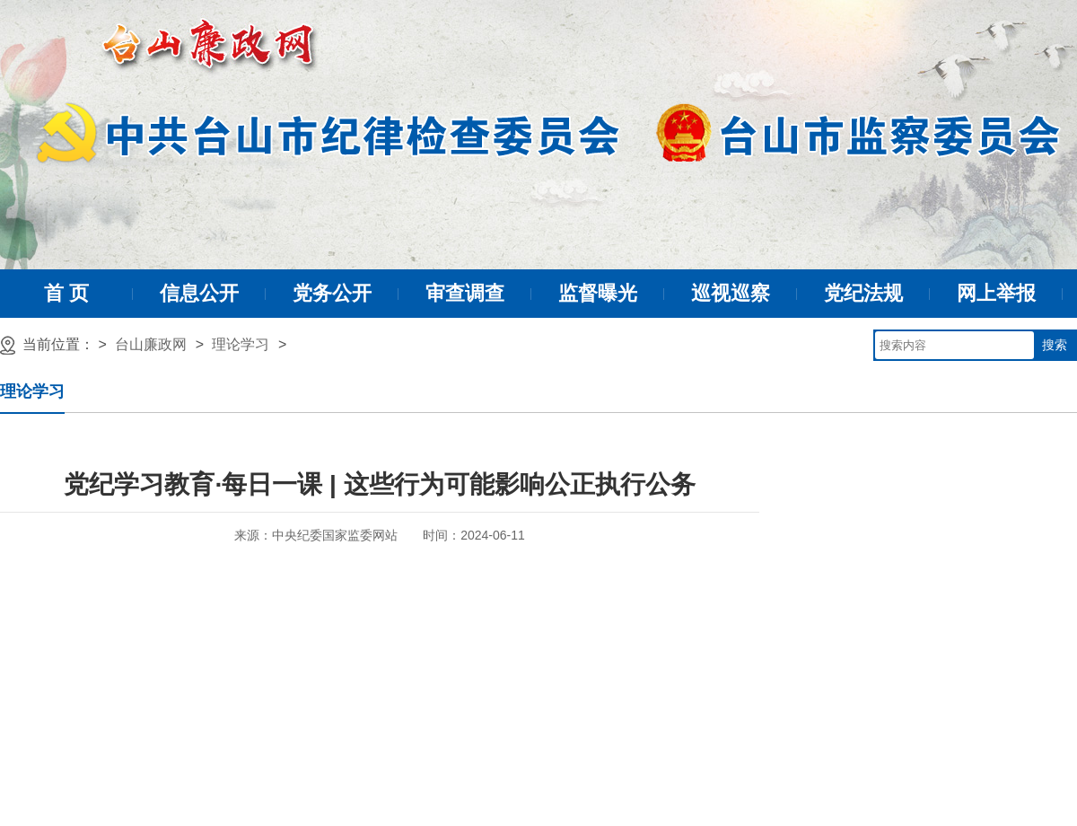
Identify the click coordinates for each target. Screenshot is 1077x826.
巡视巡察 (730, 293)
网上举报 (996, 293)
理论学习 (240, 344)
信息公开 (199, 293)
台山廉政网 (151, 344)
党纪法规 (863, 293)
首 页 (66, 293)
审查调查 (464, 293)
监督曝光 (597, 293)
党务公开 (332, 293)
